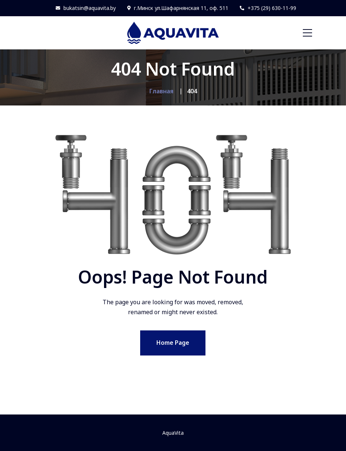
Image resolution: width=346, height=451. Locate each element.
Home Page (172, 343)
